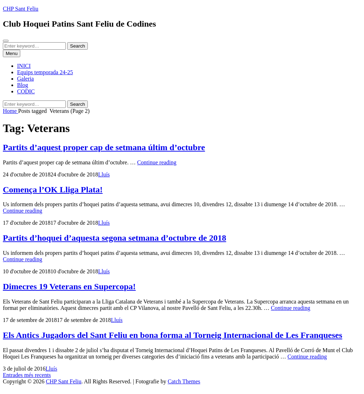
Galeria (25, 79)
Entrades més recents (27, 375)
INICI (24, 66)
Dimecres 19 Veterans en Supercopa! (69, 286)
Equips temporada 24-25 (45, 72)
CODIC (26, 91)
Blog (22, 85)
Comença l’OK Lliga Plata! (53, 189)
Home (10, 111)
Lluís (104, 174)
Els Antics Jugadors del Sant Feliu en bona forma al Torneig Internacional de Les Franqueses (172, 335)
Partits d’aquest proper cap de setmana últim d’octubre (104, 147)
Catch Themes (184, 381)
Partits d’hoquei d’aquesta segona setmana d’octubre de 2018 (114, 237)
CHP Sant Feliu (20, 9)
